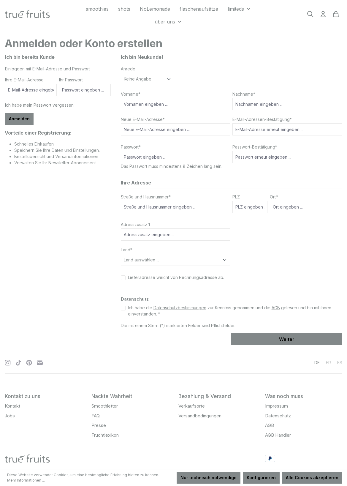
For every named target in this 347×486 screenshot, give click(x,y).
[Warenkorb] (335, 16)
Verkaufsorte (191, 406)
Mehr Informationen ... (26, 480)
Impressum (276, 406)
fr (328, 362)
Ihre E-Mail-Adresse (24, 79)
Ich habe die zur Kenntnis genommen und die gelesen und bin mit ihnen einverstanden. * (229, 310)
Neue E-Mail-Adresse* (143, 119)
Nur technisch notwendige (208, 477)
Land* (126, 249)
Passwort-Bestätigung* (254, 146)
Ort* (274, 196)
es (339, 362)
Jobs (10, 416)
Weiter (286, 339)
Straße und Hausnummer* (146, 196)
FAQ (95, 416)
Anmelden (19, 118)
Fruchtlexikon (105, 435)
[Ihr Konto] (323, 16)
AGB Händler (278, 435)
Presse (98, 425)
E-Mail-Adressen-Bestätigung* (262, 119)
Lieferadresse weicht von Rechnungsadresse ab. (176, 277)
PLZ (236, 196)
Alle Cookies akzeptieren (312, 477)
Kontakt (12, 406)
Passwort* (131, 146)
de (317, 362)
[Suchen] (310, 16)
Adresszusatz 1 (135, 224)
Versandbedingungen (199, 416)
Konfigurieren (261, 477)
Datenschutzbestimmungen (179, 307)
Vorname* (130, 94)
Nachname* (243, 94)
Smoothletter (104, 406)
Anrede (128, 68)
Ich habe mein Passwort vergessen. (40, 105)
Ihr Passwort (71, 79)
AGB (276, 307)
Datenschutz (278, 416)
